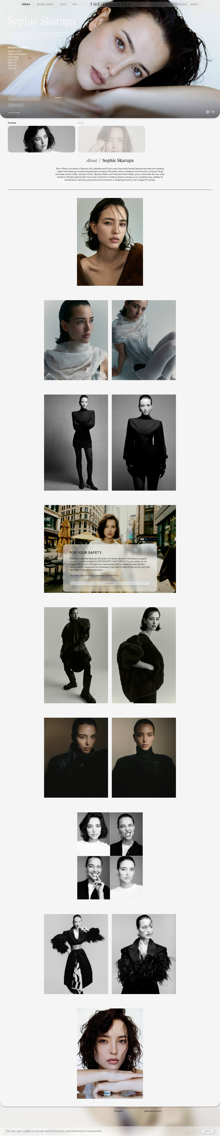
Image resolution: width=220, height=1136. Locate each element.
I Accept (110, 583)
